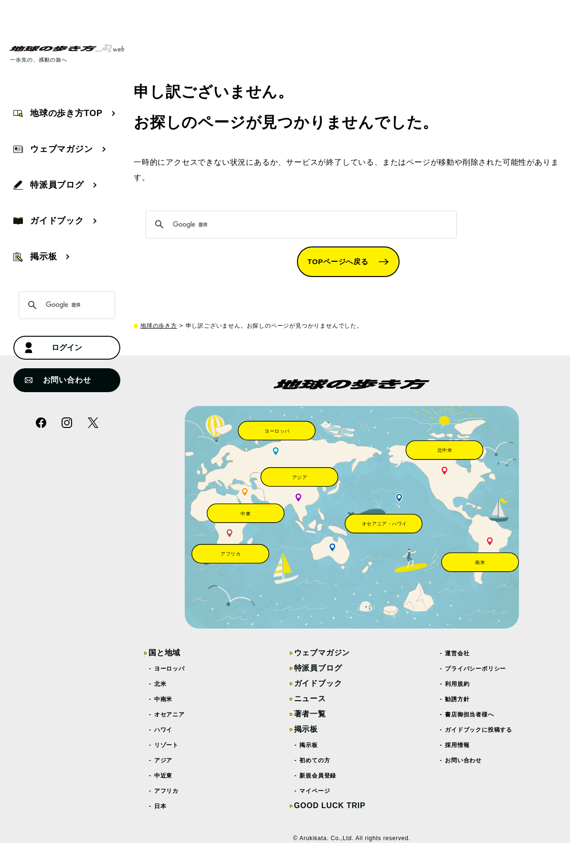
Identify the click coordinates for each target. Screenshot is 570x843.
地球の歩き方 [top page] (158, 325)
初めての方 (315, 760)
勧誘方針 (457, 699)
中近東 (163, 775)
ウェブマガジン (322, 653)
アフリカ (167, 791)
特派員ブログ (318, 668)
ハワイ (163, 729)
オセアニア (170, 714)
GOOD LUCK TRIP (330, 805)
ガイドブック (318, 683)
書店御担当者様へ (469, 714)
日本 (160, 806)
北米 (160, 684)
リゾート (167, 745)
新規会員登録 (318, 775)
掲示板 (306, 729)
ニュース (310, 698)
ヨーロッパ (170, 668)
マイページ (315, 791)
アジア (163, 760)
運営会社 (457, 653)
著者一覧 (310, 714)
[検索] (300, 224)
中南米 (163, 699)
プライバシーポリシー (475, 668)
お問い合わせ (58, 380)
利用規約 (457, 684)
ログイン (53, 347)
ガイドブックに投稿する (478, 729)
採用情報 (457, 745)
